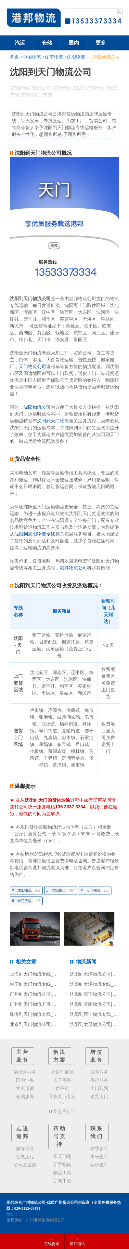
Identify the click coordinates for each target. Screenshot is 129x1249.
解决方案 (59, 1056)
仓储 (47, 43)
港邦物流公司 (73, 567)
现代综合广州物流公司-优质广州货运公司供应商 (48, 1202)
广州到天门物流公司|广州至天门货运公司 (51, 994)
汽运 (20, 43)
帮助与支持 (59, 1136)
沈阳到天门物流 (53, 420)
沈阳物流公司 (105, 57)
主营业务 (22, 1056)
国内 (74, 43)
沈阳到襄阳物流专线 (34, 534)
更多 (101, 43)
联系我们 (96, 1132)
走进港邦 (22, 1132)
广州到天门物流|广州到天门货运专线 (47, 1004)
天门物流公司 (32, 366)
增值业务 (96, 1056)
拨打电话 (77, 1241)
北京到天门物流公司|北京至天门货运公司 (51, 1024)
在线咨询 (51, 1241)
